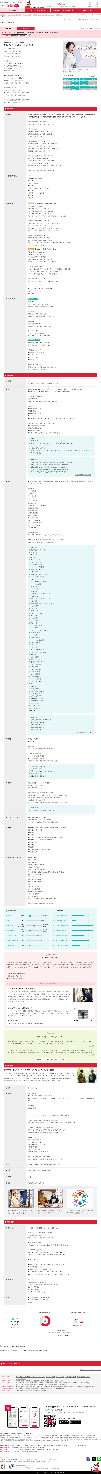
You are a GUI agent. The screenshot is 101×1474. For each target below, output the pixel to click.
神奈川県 (28, 1381)
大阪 (28, 1447)
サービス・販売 (29, 1445)
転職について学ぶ (88, 10)
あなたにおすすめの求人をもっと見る (90, 1370)
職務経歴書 (25, 1451)
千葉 (24, 1447)
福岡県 (47, 1381)
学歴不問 (71, 1386)
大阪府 (22, 1381)
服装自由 (84, 1386)
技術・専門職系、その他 (83, 1377)
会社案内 (39, 1461)
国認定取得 (55, 1449)
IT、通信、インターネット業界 (24, 1383)
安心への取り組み (13, 1459)
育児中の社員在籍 (45, 1388)
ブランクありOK (45, 1386)
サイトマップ (54, 6)
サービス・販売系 (50, 1377)
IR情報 (43, 1461)
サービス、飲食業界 (82, 1383)
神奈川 (13, 1447)
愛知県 (42, 1381)
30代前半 (31, 1390)
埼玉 (21, 1447)
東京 (9, 1447)
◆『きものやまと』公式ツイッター (38, 1299)
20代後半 (22, 1390)
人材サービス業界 (38, 1383)
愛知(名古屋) (33, 1447)
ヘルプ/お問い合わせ (53, 1459)
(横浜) (17, 1447)
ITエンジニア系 (60, 1377)
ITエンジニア (72, 1445)
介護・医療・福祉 (81, 1445)
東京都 (18, 1381)
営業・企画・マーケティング (16, 1445)
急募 (32, 1388)
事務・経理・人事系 (21, 1377)
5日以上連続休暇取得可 (57, 1388)
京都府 (56, 1381)
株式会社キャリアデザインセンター (15, 1461)
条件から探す (3, 1449)
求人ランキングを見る (38, 10)
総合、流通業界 (48, 1385)
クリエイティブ (38, 1445)
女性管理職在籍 (64, 1386)
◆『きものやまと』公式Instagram (38, 1297)
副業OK (21, 1449)
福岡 (39, 1447)
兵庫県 (51, 1381)
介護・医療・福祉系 (70, 1377)
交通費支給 (27, 1388)
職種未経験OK (55, 1386)
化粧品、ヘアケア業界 (60, 1385)
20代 (17, 1390)
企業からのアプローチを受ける (63, 10)
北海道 (61, 1381)
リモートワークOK (13, 1449)
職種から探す (3, 1445)
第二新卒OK (25, 1386)
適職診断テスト (33, 1451)
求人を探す (12, 10)
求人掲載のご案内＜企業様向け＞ (67, 6)
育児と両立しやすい (35, 1386)
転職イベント (17, 1451)
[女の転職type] (3, 1461)
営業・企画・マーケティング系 (36, 1377)
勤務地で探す (3, 1447)
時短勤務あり (91, 1386)
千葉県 (38, 1381)
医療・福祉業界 (72, 1383)
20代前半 (37, 1390)
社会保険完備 (19, 1388)
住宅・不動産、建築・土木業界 (58, 1383)
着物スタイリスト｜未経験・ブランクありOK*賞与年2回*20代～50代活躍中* (24, 1350)
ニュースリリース (44, 1459)
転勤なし (18, 1386)
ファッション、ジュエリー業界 (24, 1385)
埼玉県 (33, 1381)
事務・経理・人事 (48, 1445)
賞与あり (37, 1388)
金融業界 (46, 1383)
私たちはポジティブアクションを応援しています (48, 1468)
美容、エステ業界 (38, 1385)
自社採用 (48, 1461)
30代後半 (43, 1390)
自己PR (10, 1451)
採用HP (30, 1302)
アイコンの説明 (92, 76)
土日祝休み (78, 1386)
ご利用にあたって (4, 1459)
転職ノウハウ (3, 1451)
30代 (27, 1390)
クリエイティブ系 (21, 1379)
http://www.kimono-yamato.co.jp (38, 1282)
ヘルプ (48, 6)
